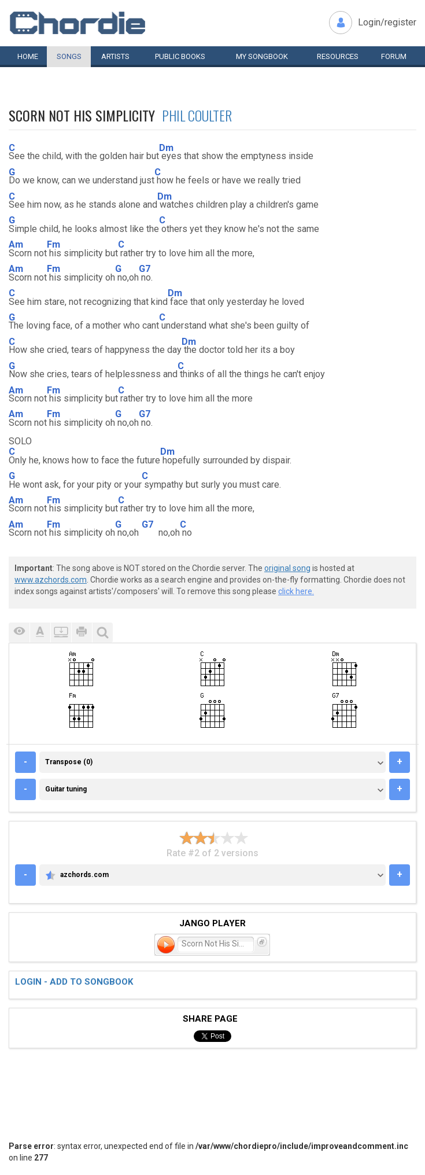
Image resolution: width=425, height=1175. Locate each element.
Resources (338, 56)
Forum (393, 56)
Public (180, 56)
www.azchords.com (50, 579)
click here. (296, 591)
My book (262, 56)
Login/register (387, 22)
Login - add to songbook (74, 982)
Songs (69, 56)
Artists (115, 56)
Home (27, 56)
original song (287, 568)
